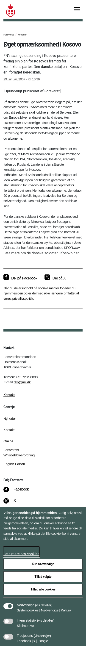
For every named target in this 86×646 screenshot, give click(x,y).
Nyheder (22, 34)
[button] (43, 603)
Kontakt (9, 395)
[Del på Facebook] (20, 278)
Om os (8, 441)
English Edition (14, 464)
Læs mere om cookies (21, 554)
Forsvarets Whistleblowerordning (19, 452)
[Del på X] (54, 278)
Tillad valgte (43, 576)
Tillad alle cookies (43, 589)
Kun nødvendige (43, 564)
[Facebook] (19, 492)
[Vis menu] (77, 9)
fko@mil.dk (22, 382)
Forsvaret (8, 34)
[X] (15, 503)
